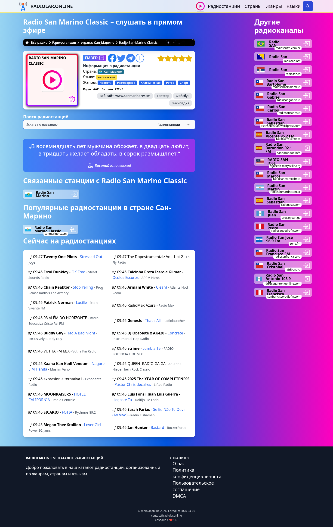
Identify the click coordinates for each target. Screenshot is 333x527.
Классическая (150, 83)
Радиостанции (224, 6)
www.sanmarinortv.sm (132, 96)
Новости (105, 83)
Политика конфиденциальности (197, 473)
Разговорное (126, 83)
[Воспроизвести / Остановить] (200, 6)
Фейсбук (182, 96)
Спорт (184, 83)
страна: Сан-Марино (97, 42)
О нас (179, 463)
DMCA (179, 496)
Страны (253, 6)
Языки (294, 6)
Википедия (180, 103)
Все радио (36, 42)
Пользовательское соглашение (193, 486)
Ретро (170, 83)
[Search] (308, 6)
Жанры (274, 6)
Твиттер (163, 96)
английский (106, 77)
